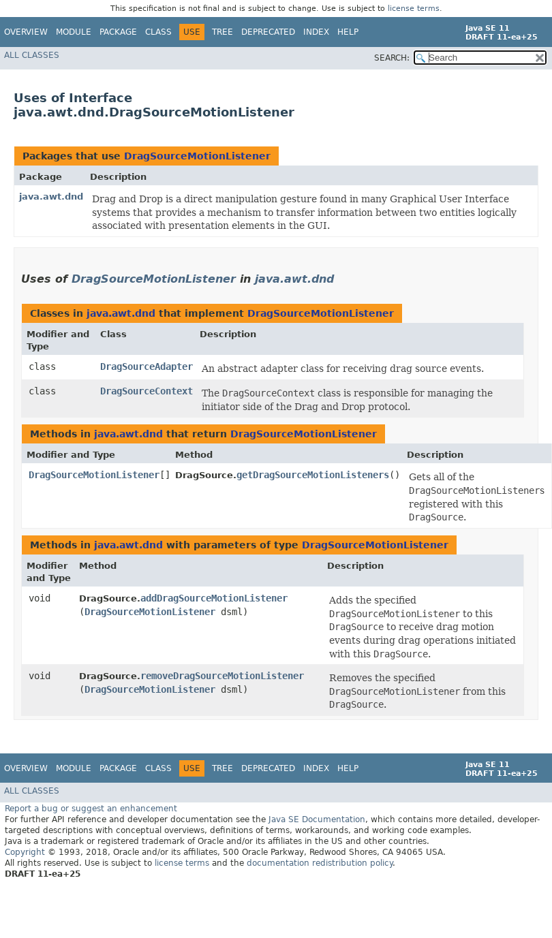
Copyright (25, 852)
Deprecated (268, 32)
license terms (414, 8)
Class (158, 32)
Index (316, 32)
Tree (222, 32)
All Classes (31, 55)
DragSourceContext (146, 391)
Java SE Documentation (317, 819)
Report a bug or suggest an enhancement (91, 808)
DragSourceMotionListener (197, 156)
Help (347, 32)
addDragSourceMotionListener (214, 598)
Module (73, 32)
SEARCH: (392, 58)
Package (118, 32)
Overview (26, 32)
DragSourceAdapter (146, 366)
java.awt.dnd (51, 196)
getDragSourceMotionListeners (312, 474)
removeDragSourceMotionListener (222, 675)
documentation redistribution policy (320, 863)
